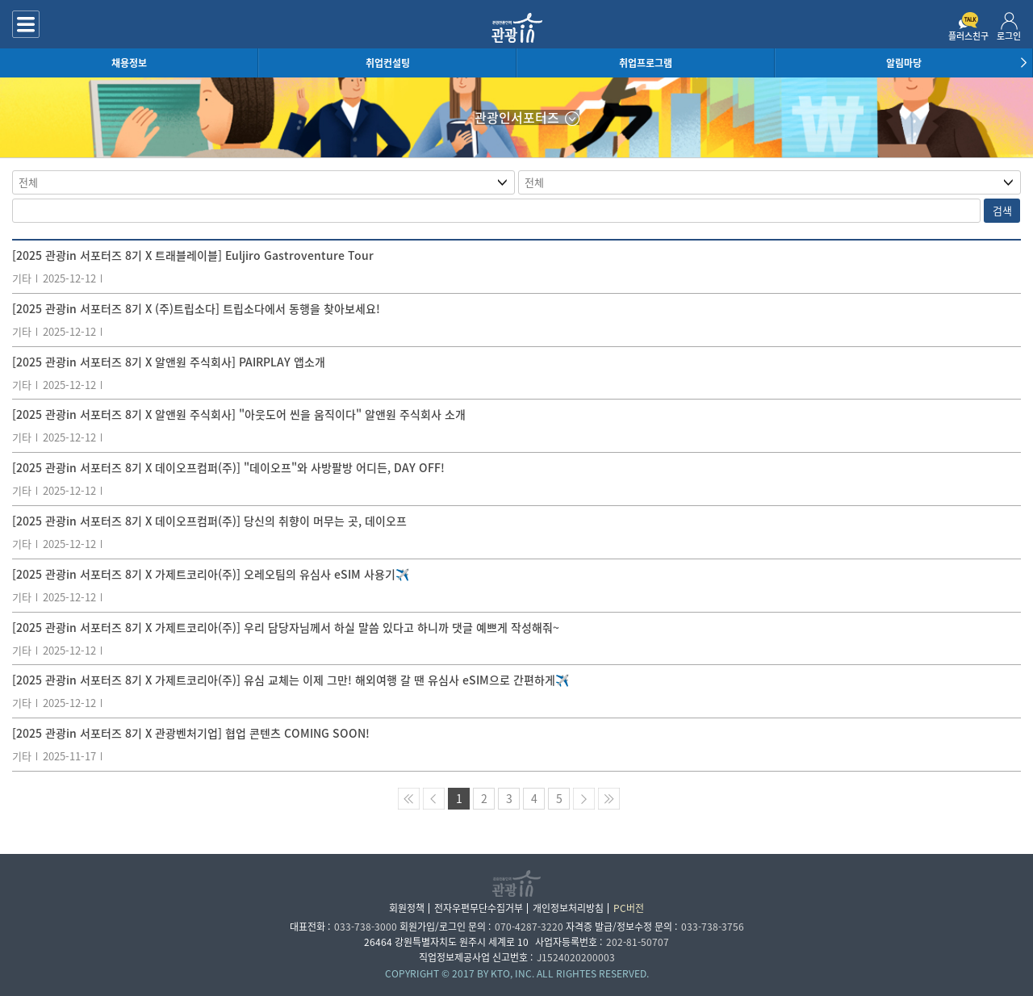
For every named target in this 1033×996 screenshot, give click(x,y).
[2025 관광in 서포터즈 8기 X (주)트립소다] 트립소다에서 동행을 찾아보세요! (196, 308)
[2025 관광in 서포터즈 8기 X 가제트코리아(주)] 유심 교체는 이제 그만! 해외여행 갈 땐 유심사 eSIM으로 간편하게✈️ (290, 679)
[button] (1021, 62)
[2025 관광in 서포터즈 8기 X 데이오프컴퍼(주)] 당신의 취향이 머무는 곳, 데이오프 (209, 520)
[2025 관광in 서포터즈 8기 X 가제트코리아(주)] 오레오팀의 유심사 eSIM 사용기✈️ (210, 573)
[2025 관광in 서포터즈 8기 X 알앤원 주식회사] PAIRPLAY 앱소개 (168, 361)
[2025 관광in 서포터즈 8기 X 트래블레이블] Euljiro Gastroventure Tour (193, 255)
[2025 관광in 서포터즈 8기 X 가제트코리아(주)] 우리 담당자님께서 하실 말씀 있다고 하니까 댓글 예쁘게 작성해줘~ (285, 627)
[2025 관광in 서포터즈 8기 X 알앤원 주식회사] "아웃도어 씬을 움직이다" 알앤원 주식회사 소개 (239, 414)
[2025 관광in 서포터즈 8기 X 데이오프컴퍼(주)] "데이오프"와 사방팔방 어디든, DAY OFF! (228, 467)
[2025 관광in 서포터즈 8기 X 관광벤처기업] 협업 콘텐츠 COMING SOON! (191, 732)
